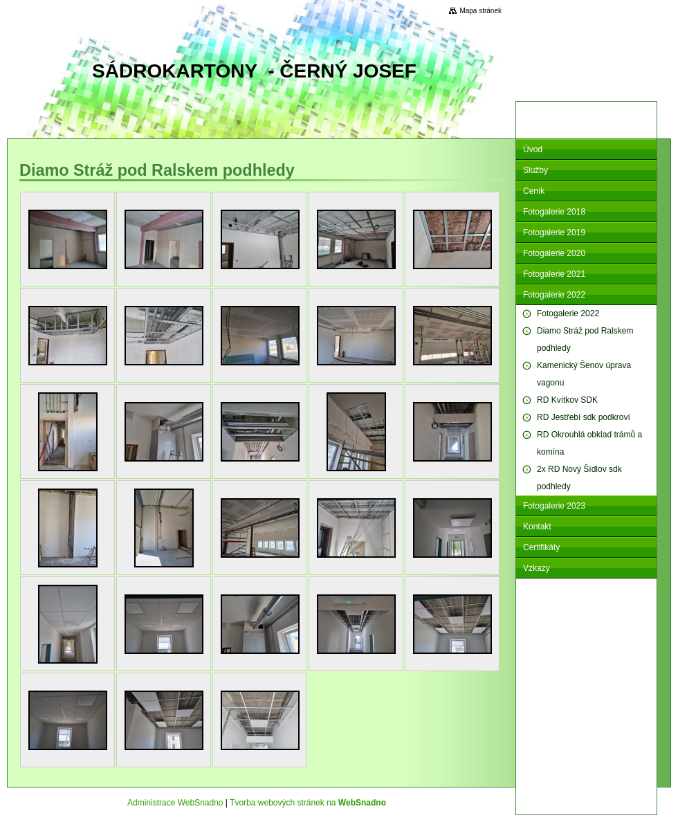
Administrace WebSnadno (175, 803)
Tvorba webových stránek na (308, 803)
